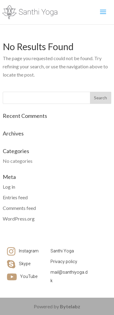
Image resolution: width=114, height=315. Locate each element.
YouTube (28, 276)
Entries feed (15, 197)
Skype (24, 263)
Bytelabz (70, 306)
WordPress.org (19, 218)
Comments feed (19, 208)
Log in (9, 187)
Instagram (29, 250)
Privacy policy (63, 261)
